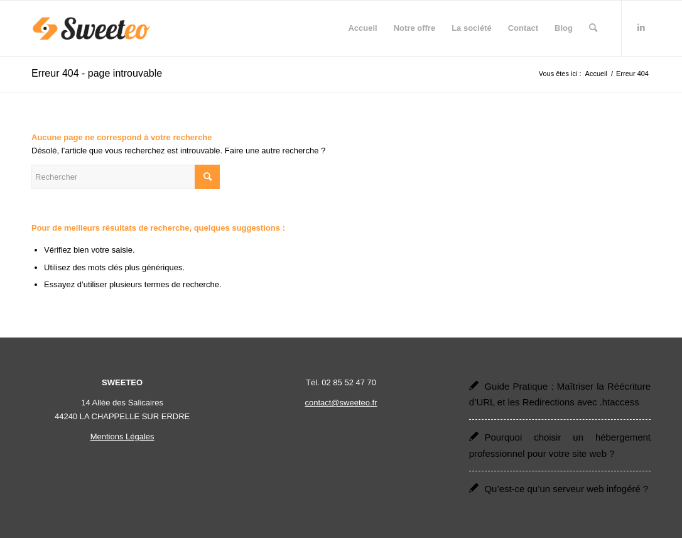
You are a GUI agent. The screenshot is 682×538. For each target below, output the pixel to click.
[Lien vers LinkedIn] (641, 27)
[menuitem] (362, 28)
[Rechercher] (593, 28)
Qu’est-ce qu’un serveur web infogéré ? (566, 488)
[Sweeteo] (91, 28)
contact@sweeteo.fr (341, 402)
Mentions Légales (122, 436)
